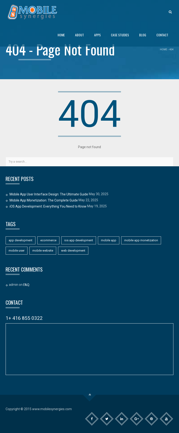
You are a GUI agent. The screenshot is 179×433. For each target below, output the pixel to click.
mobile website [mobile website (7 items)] (42, 250)
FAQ (26, 285)
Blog (142, 34)
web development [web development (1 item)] (73, 250)
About (79, 34)
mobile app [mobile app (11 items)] (108, 240)
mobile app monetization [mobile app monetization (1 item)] (141, 240)
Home (61, 34)
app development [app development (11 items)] (20, 240)
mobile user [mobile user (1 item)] (16, 250)
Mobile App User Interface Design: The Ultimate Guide (49, 194)
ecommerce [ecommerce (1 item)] (48, 240)
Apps (97, 34)
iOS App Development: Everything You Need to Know (48, 206)
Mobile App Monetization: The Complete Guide (44, 200)
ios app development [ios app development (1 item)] (78, 240)
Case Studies (120, 34)
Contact (162, 34)
